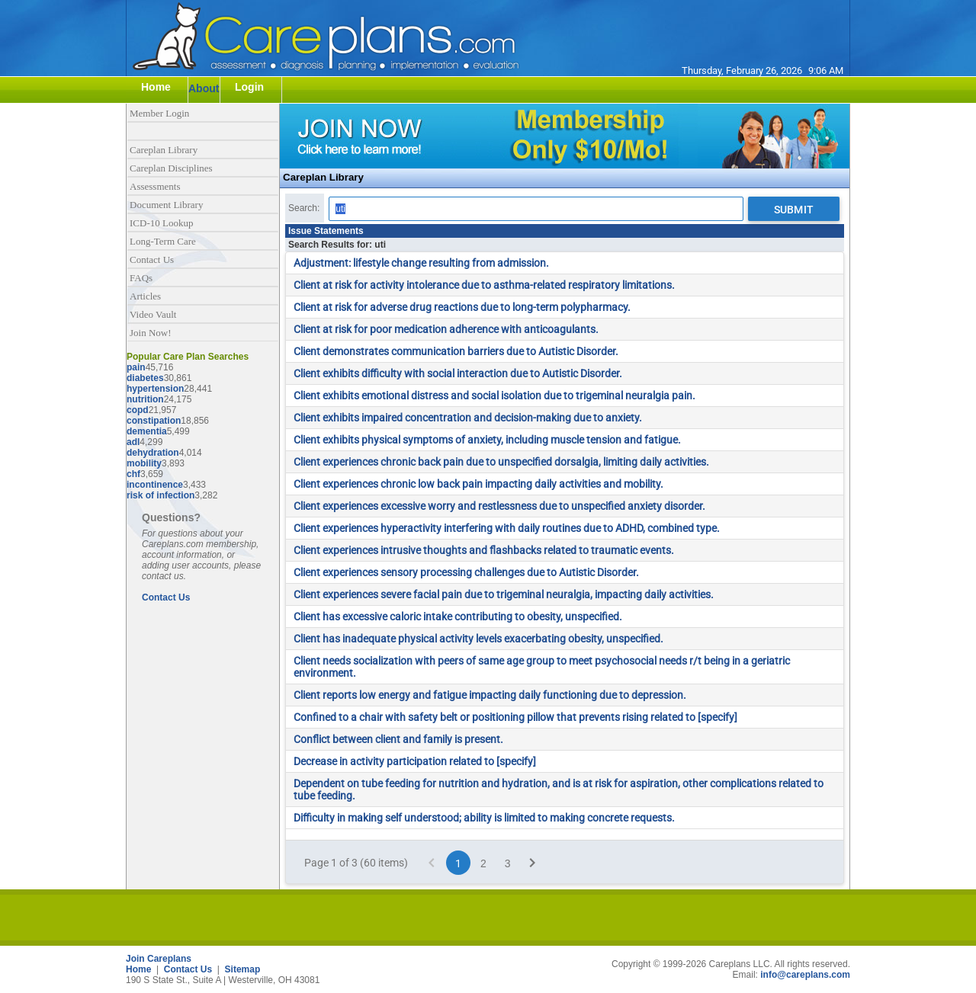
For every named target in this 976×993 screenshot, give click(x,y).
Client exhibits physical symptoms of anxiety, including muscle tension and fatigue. (487, 440)
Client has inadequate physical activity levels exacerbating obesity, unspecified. (478, 639)
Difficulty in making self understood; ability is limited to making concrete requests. (484, 818)
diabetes (145, 378)
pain (136, 367)
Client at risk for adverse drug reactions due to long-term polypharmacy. (462, 307)
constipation (154, 420)
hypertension (155, 388)
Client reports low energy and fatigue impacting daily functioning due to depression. (490, 695)
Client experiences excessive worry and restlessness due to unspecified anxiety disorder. (499, 506)
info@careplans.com (805, 974)
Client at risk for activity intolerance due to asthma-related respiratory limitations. (484, 285)
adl (133, 442)
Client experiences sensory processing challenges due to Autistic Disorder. (466, 572)
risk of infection (160, 495)
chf (133, 474)
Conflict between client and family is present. (398, 739)
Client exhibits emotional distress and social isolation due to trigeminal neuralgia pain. (494, 395)
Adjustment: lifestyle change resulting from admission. (421, 263)
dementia (147, 431)
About (203, 88)
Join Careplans (158, 958)
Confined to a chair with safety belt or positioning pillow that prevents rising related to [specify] (515, 717)
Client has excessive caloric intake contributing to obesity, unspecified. (458, 616)
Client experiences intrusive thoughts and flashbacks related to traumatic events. (484, 550)
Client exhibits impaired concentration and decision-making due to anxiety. (468, 418)
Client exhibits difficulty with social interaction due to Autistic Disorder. (458, 373)
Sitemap (243, 969)
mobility (144, 463)
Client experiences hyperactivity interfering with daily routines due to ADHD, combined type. (507, 528)
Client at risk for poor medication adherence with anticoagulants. (446, 329)
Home (138, 969)
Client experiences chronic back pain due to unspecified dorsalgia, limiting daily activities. (501, 462)
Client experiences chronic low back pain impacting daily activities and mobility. (478, 484)
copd (138, 410)
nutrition (145, 399)
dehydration (153, 452)
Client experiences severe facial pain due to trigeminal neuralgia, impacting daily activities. (504, 594)
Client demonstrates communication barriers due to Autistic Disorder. (456, 351)
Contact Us (166, 597)
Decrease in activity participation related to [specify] (415, 761)
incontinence (155, 484)
